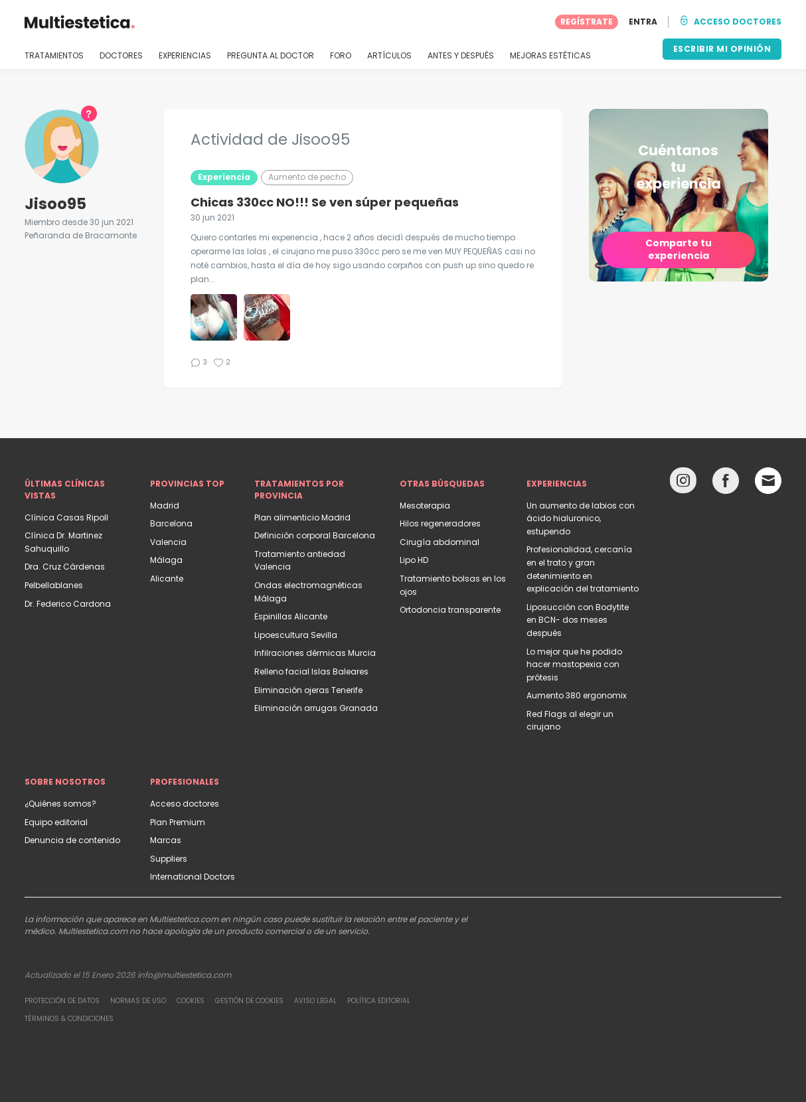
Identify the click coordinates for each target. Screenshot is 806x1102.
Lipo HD (414, 560)
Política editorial (378, 1001)
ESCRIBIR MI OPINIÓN (722, 48)
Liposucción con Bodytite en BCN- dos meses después (577, 620)
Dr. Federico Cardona (68, 603)
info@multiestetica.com (184, 975)
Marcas (165, 840)
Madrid (164, 505)
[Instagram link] (683, 483)
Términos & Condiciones (69, 1019)
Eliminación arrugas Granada (316, 708)
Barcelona (171, 523)
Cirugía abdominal (439, 542)
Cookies (190, 1001)
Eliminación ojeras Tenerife (308, 690)
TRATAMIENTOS (54, 55)
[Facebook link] (725, 483)
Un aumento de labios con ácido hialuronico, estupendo (580, 518)
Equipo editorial (56, 822)
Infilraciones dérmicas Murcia (315, 653)
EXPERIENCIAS (185, 55)
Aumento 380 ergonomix (576, 695)
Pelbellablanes (54, 585)
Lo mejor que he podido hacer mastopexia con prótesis (574, 664)
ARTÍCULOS (389, 55)
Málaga (166, 560)
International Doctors (192, 876)
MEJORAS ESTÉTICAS (550, 55)
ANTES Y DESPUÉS (461, 55)
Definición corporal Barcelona (314, 535)
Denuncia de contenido (72, 840)
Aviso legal (315, 1001)
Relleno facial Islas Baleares (311, 671)
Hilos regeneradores (440, 523)
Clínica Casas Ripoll (66, 517)
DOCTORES (121, 55)
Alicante (166, 578)
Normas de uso (138, 1001)
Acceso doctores (184, 803)
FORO (340, 55)
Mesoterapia (425, 505)
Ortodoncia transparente (450, 609)
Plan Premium (177, 822)
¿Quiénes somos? (60, 803)
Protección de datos (62, 1001)
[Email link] (768, 480)
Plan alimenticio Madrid (302, 517)
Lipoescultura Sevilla (295, 635)
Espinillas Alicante (290, 616)
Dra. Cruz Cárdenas (65, 566)
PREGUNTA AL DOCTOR (270, 55)
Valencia (168, 542)
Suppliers (168, 858)
